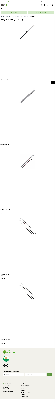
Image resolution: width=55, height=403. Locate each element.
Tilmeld (49, 374)
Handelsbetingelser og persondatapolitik (25, 386)
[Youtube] (7, 365)
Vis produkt (3, 84)
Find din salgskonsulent (41, 12)
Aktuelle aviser (14, 12)
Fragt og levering (24, 396)
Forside (2, 401)
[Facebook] (4, 365)
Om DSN (22, 383)
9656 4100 (7, 385)
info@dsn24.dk (8, 383)
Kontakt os (23, 390)
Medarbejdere (24, 394)
